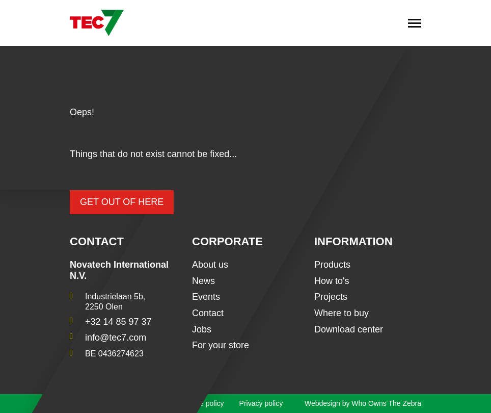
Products (332, 265)
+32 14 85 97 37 (118, 322)
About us (210, 265)
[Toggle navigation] (414, 23)
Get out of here (121, 202)
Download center (348, 329)
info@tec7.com (115, 337)
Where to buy (341, 313)
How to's (331, 281)
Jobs (201, 329)
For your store (220, 345)
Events (206, 297)
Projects (330, 297)
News (203, 281)
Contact (208, 313)
